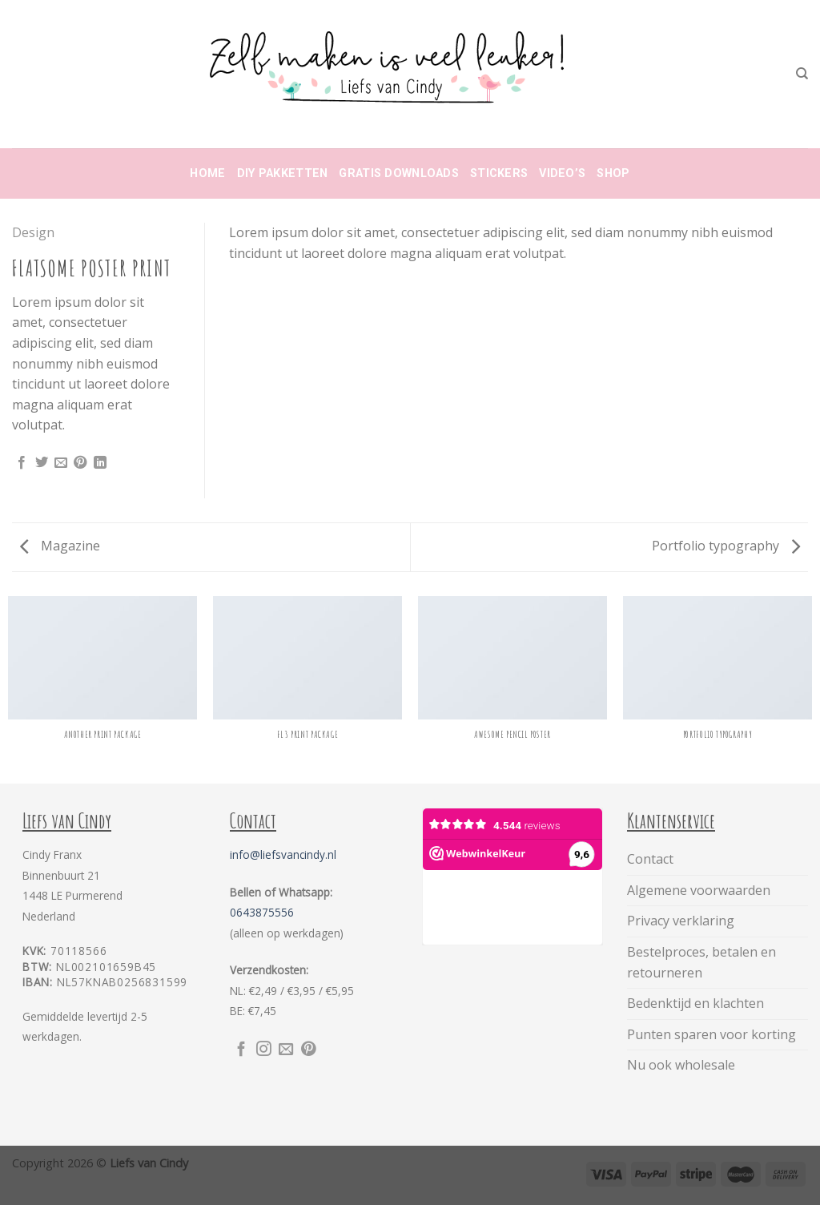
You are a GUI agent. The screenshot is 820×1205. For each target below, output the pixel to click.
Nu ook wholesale (681, 1065)
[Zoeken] (802, 73)
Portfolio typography (726, 545)
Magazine (60, 545)
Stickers (499, 173)
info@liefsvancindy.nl (283, 854)
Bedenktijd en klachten (695, 1003)
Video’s (562, 173)
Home (207, 173)
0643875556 (262, 912)
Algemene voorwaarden (698, 890)
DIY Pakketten (282, 173)
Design (33, 232)
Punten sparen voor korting (711, 1034)
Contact (650, 859)
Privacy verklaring (680, 920)
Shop (613, 173)
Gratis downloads (399, 173)
